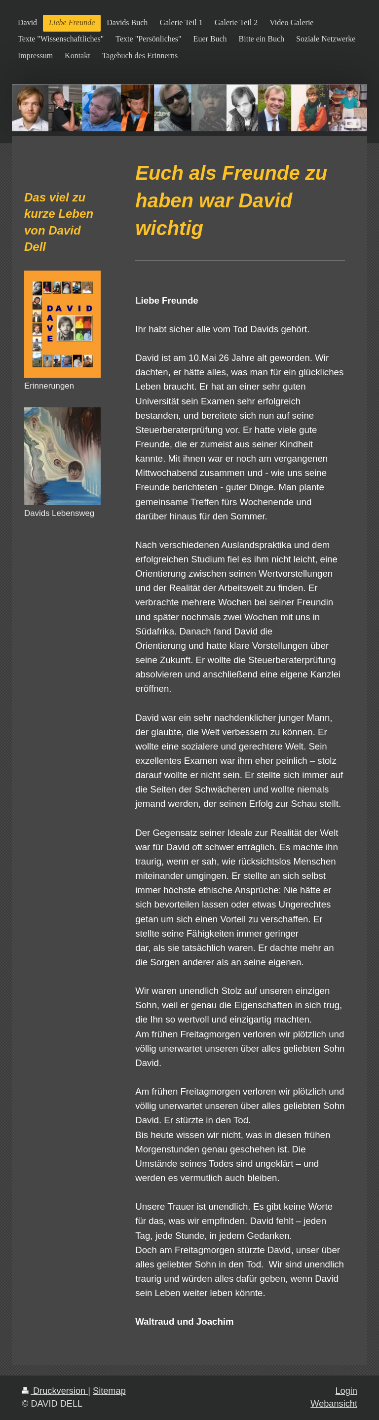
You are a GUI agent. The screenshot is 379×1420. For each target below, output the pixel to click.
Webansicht (333, 1404)
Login (346, 1391)
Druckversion (55, 1391)
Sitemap (109, 1391)
